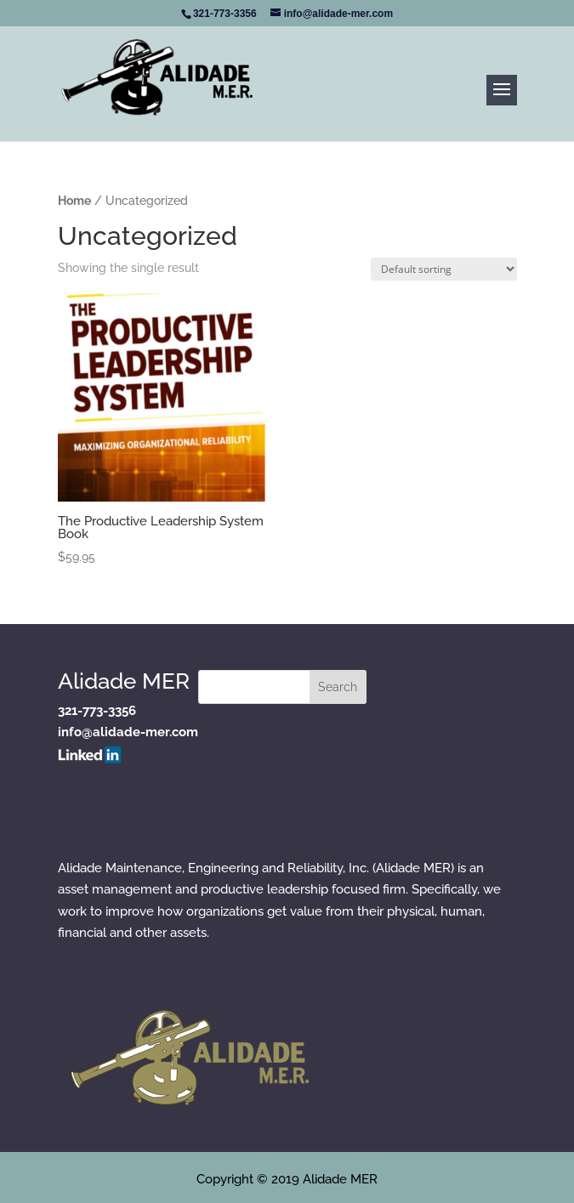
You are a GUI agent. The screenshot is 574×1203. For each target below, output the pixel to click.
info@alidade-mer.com (128, 732)
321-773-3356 (97, 710)
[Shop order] (444, 269)
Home (74, 200)
